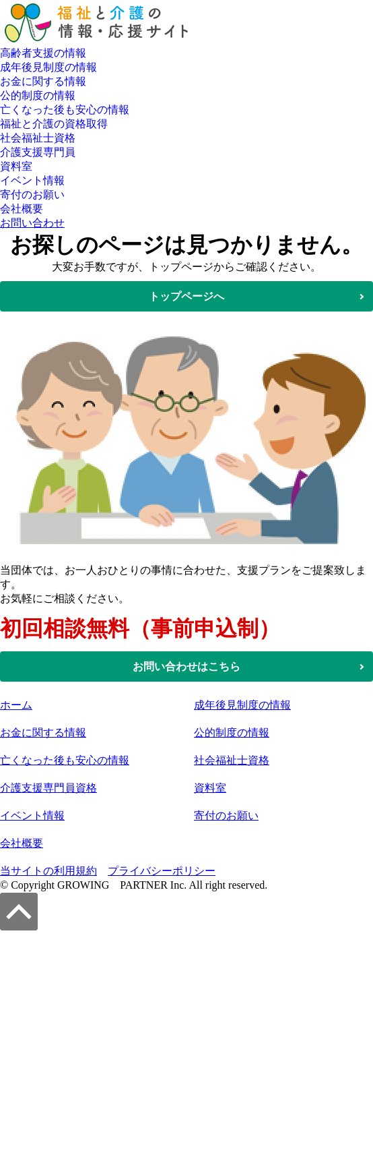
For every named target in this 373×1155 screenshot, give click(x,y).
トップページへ (186, 296)
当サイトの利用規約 (48, 871)
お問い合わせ (32, 223)
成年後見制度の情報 (48, 67)
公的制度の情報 (37, 95)
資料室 (16, 166)
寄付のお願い (32, 194)
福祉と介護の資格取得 (54, 123)
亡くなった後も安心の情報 (64, 109)
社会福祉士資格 (37, 138)
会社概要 (21, 208)
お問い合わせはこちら (186, 666)
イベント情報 (32, 180)
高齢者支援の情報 (43, 53)
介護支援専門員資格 (48, 788)
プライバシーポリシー (161, 871)
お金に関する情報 (43, 81)
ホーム (16, 705)
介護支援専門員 (37, 152)
